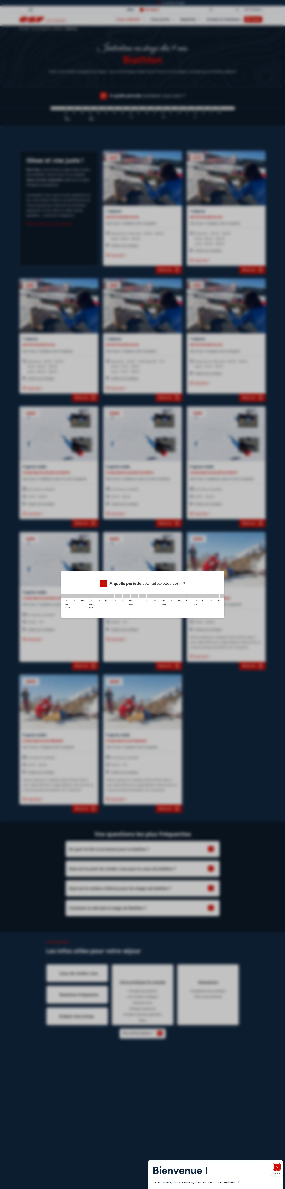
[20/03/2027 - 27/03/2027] (183, 596)
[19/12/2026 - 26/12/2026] (78, 596)
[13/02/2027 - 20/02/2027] (142, 596)
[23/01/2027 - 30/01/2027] (118, 596)
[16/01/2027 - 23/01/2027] (110, 596)
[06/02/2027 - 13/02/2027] (134, 596)
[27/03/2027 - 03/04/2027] (191, 596)
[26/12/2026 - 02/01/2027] (86, 596)
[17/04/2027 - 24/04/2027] (215, 596)
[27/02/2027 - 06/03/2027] (159, 596)
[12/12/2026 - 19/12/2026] (70, 596)
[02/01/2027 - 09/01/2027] (94, 596)
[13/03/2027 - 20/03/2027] (175, 596)
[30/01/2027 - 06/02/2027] (126, 596)
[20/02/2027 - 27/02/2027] (151, 596)
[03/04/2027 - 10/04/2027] (199, 596)
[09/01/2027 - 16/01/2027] (102, 596)
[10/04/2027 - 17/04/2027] (207, 596)
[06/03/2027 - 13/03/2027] (167, 596)
